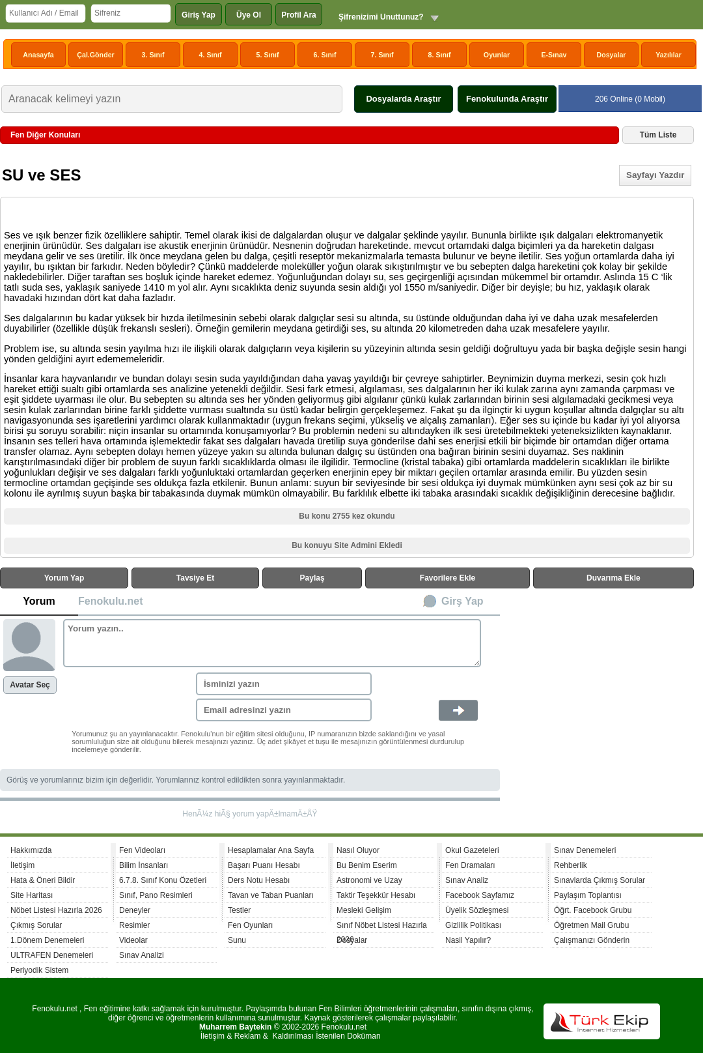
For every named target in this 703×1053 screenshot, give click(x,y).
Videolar (133, 940)
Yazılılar (668, 55)
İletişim (22, 865)
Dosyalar (611, 55)
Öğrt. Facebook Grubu (592, 910)
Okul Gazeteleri (472, 850)
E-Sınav (553, 55)
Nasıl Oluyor (358, 850)
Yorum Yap (64, 578)
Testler (239, 910)
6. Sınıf (325, 55)
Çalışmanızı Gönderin (591, 940)
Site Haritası (31, 895)
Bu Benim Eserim (367, 865)
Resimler (134, 925)
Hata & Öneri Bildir (42, 880)
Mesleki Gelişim (364, 910)
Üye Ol (248, 15)
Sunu (237, 940)
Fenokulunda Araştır (507, 99)
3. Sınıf (153, 55)
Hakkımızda (30, 850)
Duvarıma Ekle (613, 578)
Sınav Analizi (141, 955)
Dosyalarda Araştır (403, 99)
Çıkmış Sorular (36, 925)
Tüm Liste (658, 134)
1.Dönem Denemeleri (47, 940)
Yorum (39, 601)
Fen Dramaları (470, 865)
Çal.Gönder (95, 55)
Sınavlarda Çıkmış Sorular (599, 880)
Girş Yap (462, 601)
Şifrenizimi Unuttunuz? (381, 17)
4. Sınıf (210, 55)
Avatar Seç (30, 684)
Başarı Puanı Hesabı (264, 865)
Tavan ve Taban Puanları (271, 895)
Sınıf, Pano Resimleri (156, 895)
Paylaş (312, 578)
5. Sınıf (267, 55)
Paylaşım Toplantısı (588, 895)
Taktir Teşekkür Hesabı (376, 895)
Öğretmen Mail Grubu (591, 925)
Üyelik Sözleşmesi (476, 910)
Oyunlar (497, 55)
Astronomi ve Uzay (369, 880)
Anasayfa (38, 55)
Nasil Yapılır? (468, 940)
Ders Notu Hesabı (259, 880)
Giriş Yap (198, 15)
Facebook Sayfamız (479, 895)
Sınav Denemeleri (585, 850)
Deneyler (134, 910)
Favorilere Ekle (447, 578)
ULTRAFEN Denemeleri (51, 955)
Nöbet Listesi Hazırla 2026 (56, 910)
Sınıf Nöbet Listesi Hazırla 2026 (382, 927)
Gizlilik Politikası (473, 925)
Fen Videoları (142, 850)
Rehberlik (570, 865)
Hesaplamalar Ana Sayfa (271, 850)
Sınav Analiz (466, 880)
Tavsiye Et (195, 578)
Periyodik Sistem (39, 970)
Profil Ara (298, 15)
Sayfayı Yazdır (655, 175)
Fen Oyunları (250, 925)
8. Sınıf (439, 55)
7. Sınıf (382, 55)
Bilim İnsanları (143, 865)
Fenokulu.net (110, 601)
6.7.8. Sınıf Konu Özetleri (162, 880)
